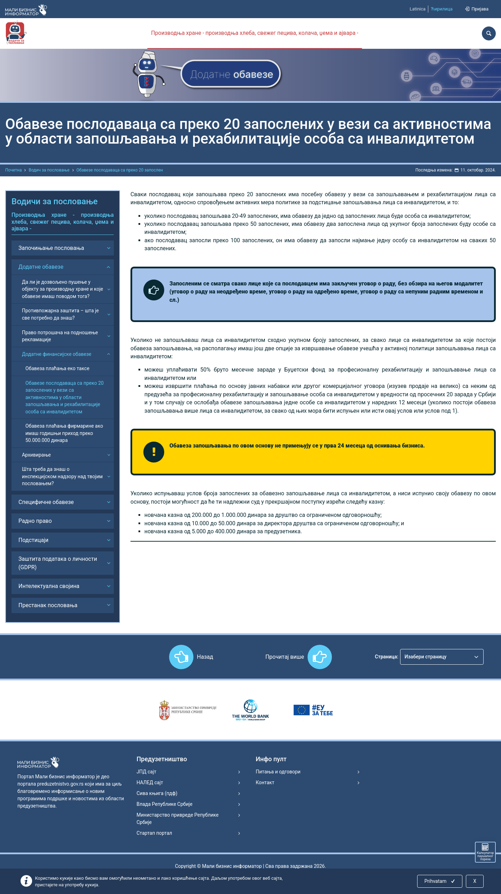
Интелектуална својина (48, 586)
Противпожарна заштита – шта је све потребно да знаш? (60, 314)
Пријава (476, 9)
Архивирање (36, 455)
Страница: (386, 656)
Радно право (35, 521)
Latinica (417, 9)
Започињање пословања (51, 248)
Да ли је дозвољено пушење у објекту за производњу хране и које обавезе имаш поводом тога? (62, 289)
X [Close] (474, 881)
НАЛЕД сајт (150, 782)
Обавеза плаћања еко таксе (57, 368)
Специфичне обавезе (46, 502)
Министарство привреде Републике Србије (178, 818)
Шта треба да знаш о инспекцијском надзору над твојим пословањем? (62, 476)
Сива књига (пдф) (157, 793)
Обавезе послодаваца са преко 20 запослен (120, 170)
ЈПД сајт (147, 771)
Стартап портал (154, 833)
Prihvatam (440, 881)
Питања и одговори (278, 771)
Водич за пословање (49, 170)
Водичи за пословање (54, 201)
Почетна (13, 170)
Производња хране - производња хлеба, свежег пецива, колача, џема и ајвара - (254, 33)
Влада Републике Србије (165, 804)
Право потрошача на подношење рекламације (60, 336)
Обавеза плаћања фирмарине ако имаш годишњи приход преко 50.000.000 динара (64, 433)
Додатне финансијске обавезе (56, 354)
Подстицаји (33, 540)
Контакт (265, 782)
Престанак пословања (48, 605)
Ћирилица (442, 9)
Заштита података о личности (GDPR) (57, 563)
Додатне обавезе (40, 266)
